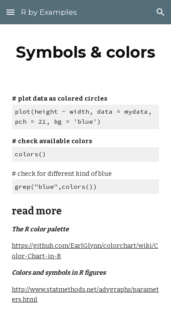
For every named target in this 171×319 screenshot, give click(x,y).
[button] (10, 12)
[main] (85, 52)
